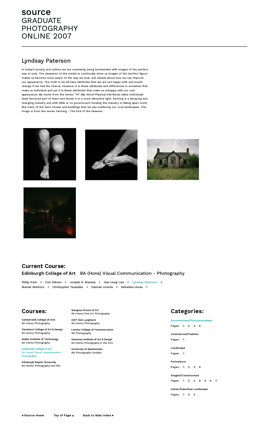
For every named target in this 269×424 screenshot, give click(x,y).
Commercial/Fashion (185, 334)
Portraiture (178, 361)
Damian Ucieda (102, 287)
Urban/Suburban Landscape (189, 389)
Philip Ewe (29, 282)
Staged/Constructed (185, 375)
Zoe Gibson (53, 282)
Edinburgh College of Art (103, 273)
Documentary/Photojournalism (191, 320)
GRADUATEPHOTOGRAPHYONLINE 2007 (49, 28)
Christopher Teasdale (67, 287)
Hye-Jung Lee (114, 282)
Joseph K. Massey (83, 282)
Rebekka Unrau (132, 287)
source (36, 12)
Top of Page (63, 415)
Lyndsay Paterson (144, 282)
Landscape (178, 347)
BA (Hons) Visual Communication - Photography (42, 352)
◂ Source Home (33, 415)
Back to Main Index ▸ (98, 415)
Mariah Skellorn (33, 287)
